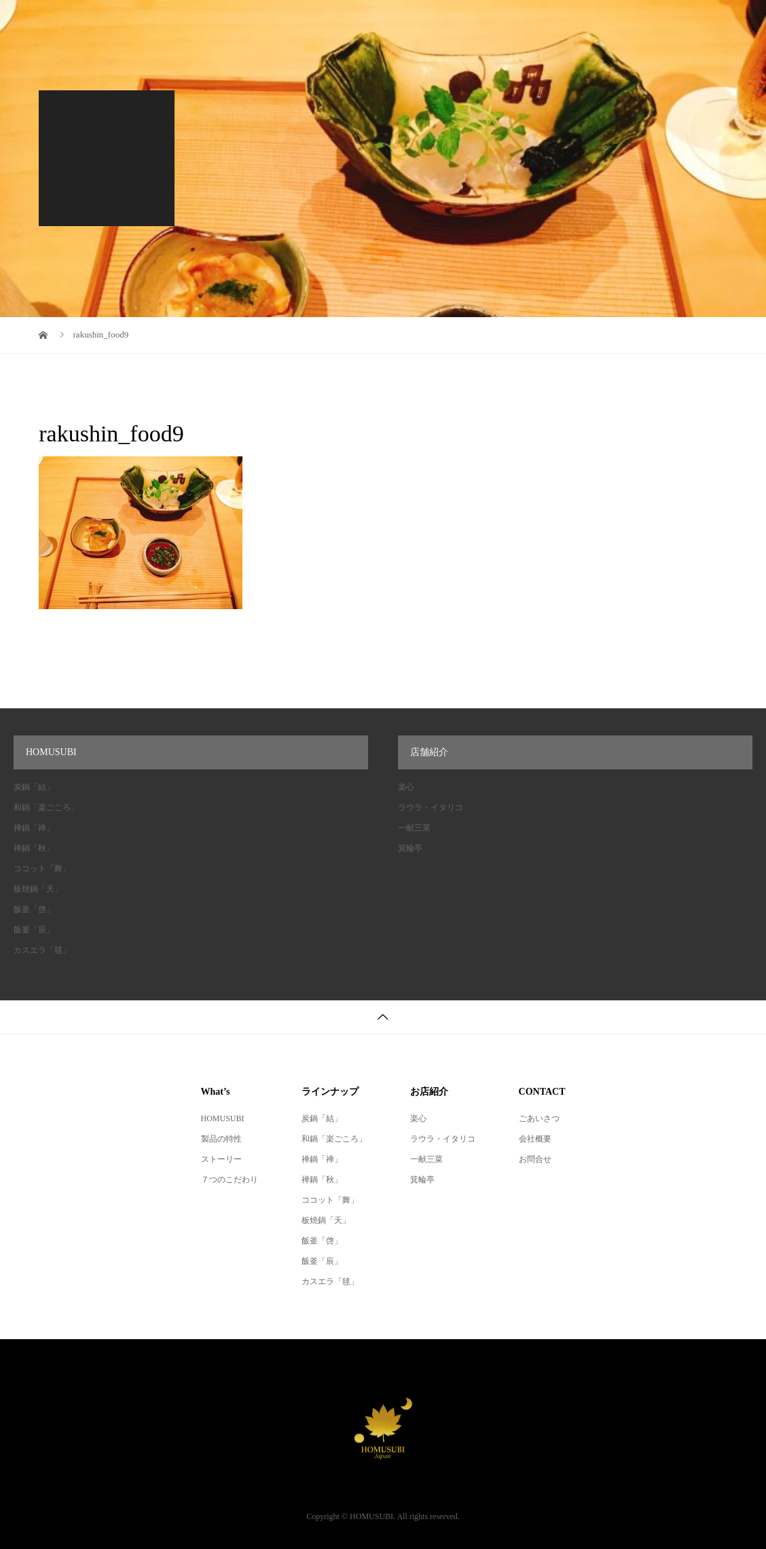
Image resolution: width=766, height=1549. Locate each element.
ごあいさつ (539, 1118)
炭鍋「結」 (34, 787)
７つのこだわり (229, 1179)
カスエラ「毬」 (42, 950)
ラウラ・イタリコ (430, 807)
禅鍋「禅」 (34, 828)
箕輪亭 (410, 848)
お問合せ (535, 1159)
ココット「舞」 (42, 868)
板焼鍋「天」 (38, 889)
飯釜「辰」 (34, 929)
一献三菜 (414, 828)
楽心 (406, 787)
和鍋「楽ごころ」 (46, 807)
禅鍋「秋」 (34, 848)
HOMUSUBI (222, 1118)
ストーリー (221, 1159)
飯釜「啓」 (34, 909)
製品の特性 (221, 1139)
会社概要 (289, 33)
